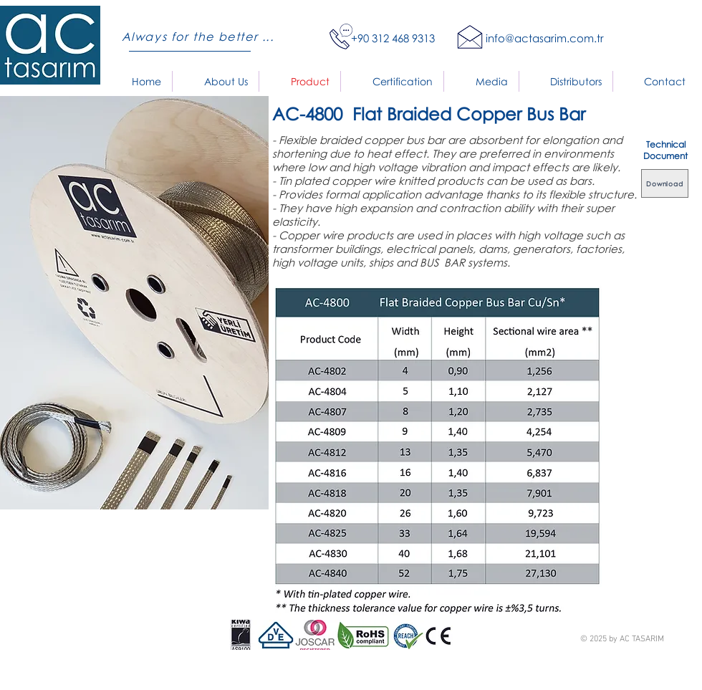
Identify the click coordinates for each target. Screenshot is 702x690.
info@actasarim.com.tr (545, 38)
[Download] (664, 183)
